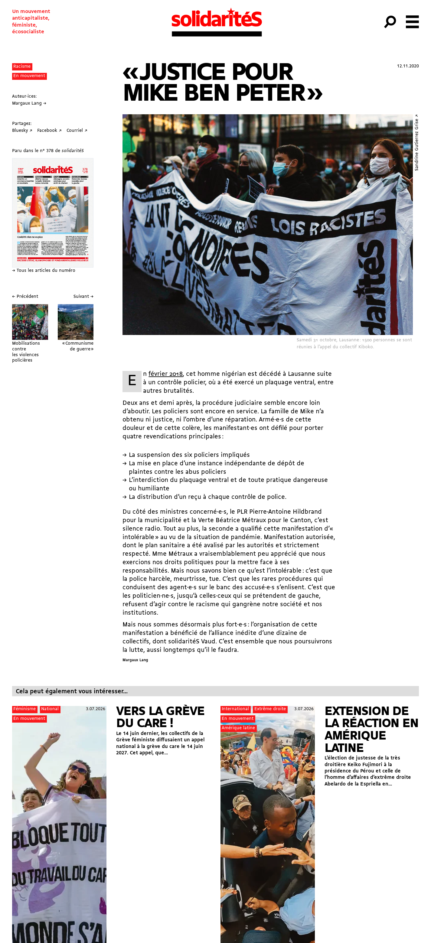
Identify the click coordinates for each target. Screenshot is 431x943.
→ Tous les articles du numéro (43, 270)
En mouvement (29, 76)
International (235, 709)
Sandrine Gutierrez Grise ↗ (417, 142)
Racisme (22, 66)
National (50, 709)
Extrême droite (270, 709)
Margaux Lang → (29, 103)
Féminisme (24, 709)
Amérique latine (238, 728)
